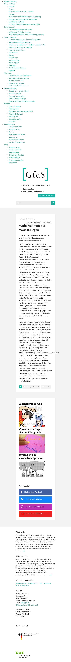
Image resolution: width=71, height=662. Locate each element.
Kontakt (12, 6)
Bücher (11, 132)
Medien (7, 104)
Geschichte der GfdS (16, 22)
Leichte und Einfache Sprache (20, 32)
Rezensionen (13, 137)
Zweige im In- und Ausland (18, 91)
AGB (17, 585)
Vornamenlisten (14, 157)
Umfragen (12, 65)
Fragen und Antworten (17, 50)
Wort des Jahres (15, 106)
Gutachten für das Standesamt (20, 75)
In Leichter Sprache (46, 195)
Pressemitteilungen (16, 114)
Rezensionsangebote (16, 139)
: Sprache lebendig (22, 101)
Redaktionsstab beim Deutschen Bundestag (25, 17)
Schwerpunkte (9, 27)
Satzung (12, 14)
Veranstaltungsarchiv (16, 96)
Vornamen (8, 73)
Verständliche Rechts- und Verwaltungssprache (26, 34)
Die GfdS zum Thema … (17, 68)
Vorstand (12, 9)
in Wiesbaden (28, 189)
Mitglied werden (10, 1)
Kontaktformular (21, 583)
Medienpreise (14, 109)
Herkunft (36, 387)
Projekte (12, 70)
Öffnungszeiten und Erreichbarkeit (27, 605)
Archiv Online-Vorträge (17, 98)
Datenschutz (24, 585)
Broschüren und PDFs (17, 134)
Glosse (11, 55)
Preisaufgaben (14, 63)
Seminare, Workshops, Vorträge (20, 47)
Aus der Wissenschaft (17, 142)
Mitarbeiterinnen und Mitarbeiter (21, 11)
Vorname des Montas (16, 83)
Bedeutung (27, 387)
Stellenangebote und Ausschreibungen (23, 19)
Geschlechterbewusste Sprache (20, 29)
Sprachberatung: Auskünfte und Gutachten (25, 40)
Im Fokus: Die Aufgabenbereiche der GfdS (24, 24)
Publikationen (9, 124)
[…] (24, 551)
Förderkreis (20, 532)
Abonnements (14, 152)
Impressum (47, 583)
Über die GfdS (9, 4)
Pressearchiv (13, 116)
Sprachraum (13, 58)
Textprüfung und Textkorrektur (20, 42)
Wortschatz (46, 387)
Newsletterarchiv (15, 119)
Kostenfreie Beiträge (16, 155)
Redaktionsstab (21, 556)
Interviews (12, 122)
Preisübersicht (32, 583)
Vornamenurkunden (16, 81)
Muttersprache (14, 129)
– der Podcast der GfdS (21, 111)
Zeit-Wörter (13, 52)
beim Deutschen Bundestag (33, 191)
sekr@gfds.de (25, 603)
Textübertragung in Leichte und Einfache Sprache (27, 45)
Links (40, 583)
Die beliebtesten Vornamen (19, 78)
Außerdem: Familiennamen (18, 86)
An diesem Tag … (15, 60)
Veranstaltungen (10, 88)
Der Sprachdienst (15, 127)
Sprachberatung (10, 37)
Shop (6, 145)
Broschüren (13, 162)
